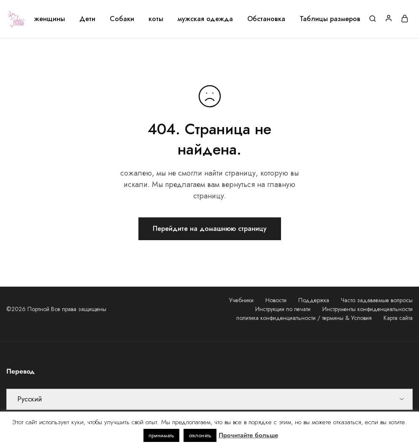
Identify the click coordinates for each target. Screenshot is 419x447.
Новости (276, 300)
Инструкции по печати (283, 309)
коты (156, 19)
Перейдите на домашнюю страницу (210, 228)
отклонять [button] (200, 435)
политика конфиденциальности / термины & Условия (304, 318)
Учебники (241, 300)
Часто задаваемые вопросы (377, 300)
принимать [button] (161, 435)
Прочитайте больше (248, 435)
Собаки (122, 19)
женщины (49, 19)
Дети (87, 19)
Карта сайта (398, 318)
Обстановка (266, 19)
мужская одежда (205, 19)
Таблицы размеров (330, 19)
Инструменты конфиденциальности (367, 309)
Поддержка (313, 300)
